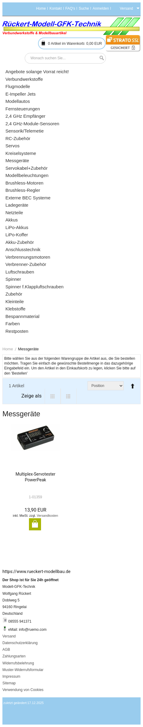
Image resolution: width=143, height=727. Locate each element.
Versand (9, 636)
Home (41, 8)
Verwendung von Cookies (22, 690)
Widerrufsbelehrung (18, 663)
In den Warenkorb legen (35, 524)
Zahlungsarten (14, 656)
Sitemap (9, 683)
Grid (53, 396)
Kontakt (55, 8)
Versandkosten (47, 515)
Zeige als (31, 396)
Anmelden (101, 8)
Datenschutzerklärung (20, 643)
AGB (6, 649)
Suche (84, 8)
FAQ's (70, 8)
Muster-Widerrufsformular (22, 670)
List (69, 396)
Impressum (11, 676)
